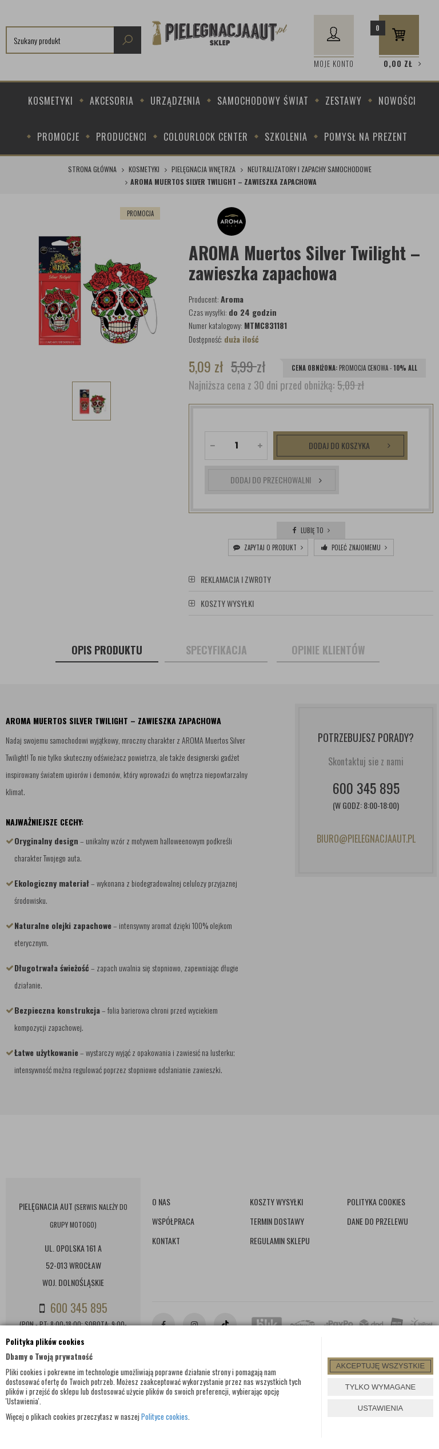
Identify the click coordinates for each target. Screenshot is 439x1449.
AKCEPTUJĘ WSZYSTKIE (380, 1365)
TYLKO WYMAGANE (380, 1387)
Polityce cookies (164, 1416)
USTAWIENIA (380, 1408)
